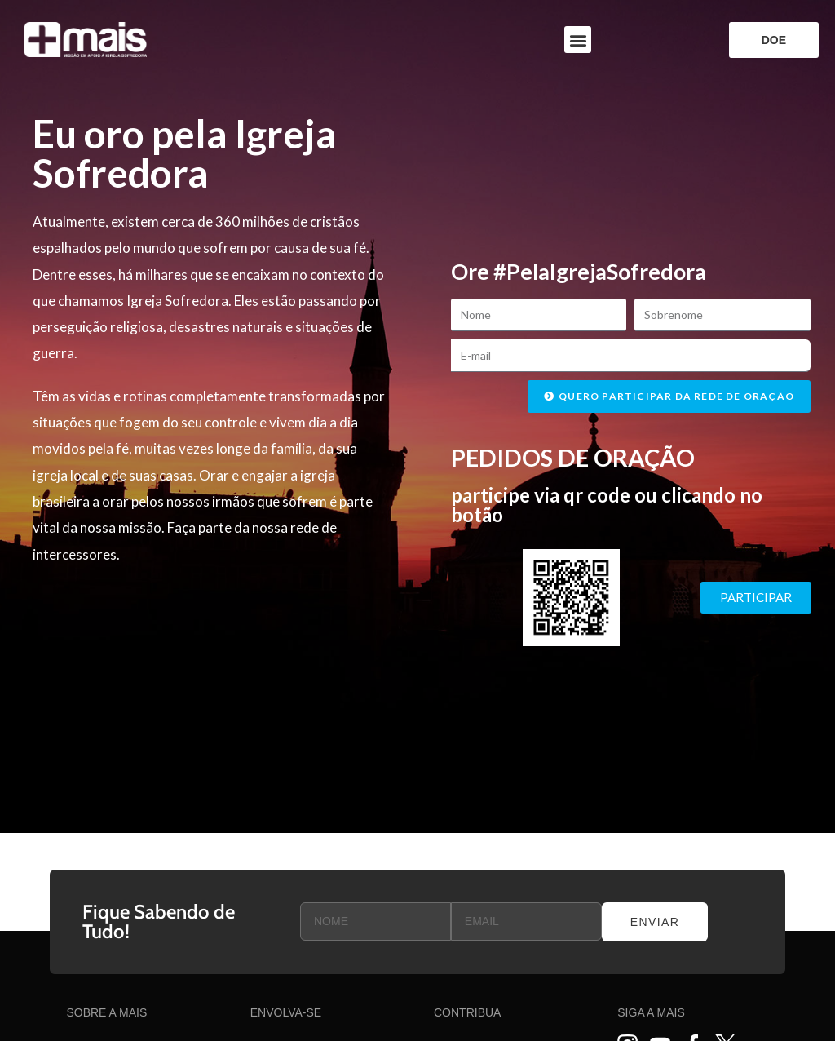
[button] (577, 39)
